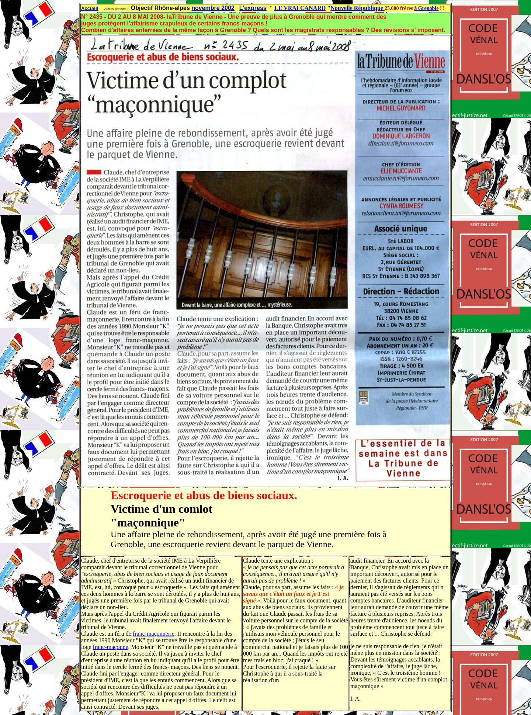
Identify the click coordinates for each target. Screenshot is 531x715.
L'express (253, 8)
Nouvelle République (357, 8)
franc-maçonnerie (153, 634)
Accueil (89, 8)
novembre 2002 (213, 8)
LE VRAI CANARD (300, 8)
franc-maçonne (110, 647)
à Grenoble (426, 8)
